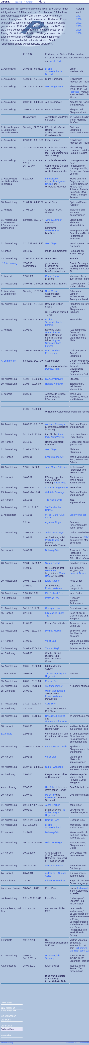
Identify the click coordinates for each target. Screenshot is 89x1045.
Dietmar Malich (53, 630)
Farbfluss (75, 91)
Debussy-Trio (52, 832)
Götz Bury (50, 703)
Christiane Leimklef (55, 716)
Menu (42, 1)
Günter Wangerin (54, 767)
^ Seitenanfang (9, 263)
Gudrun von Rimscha (56, 721)
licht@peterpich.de (8, 1010)
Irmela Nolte (56, 61)
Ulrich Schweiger (54, 842)
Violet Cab (50, 641)
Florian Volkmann (54, 696)
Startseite (6, 1035)
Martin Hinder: (52, 230)
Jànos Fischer (52, 805)
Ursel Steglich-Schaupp (52, 957)
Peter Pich (6, 1002)
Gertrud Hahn (52, 820)
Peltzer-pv (50, 794)
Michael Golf (51, 681)
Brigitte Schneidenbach (53, 826)
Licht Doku (6, 1025)
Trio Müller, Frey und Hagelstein (55, 675)
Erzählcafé (6, 733)
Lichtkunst (6, 1019)
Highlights (18, 2)
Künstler (29, 2)
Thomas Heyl (52, 648)
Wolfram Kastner (53, 686)
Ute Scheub (51, 787)
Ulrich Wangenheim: (55, 690)
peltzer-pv (50, 873)
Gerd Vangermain (54, 865)
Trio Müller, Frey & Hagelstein (55, 812)
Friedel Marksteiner (55, 880)
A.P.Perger (50, 797)
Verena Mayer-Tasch (55, 746)
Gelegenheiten (8, 1016)
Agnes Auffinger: (53, 220)
